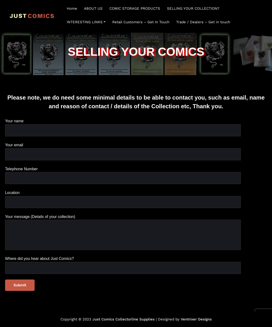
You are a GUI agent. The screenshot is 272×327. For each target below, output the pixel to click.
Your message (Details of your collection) (123, 232)
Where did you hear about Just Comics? (123, 265)
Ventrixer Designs (196, 319)
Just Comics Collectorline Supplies (123, 319)
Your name (123, 127)
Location (123, 199)
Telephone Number (123, 175)
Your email (123, 151)
